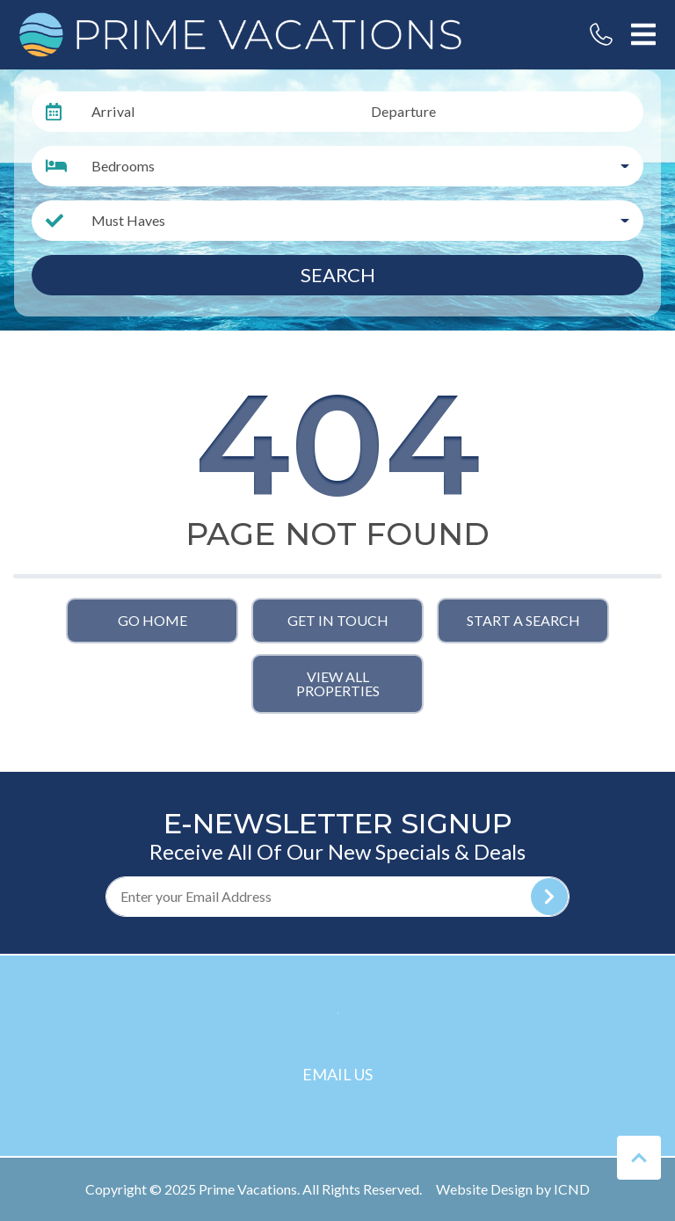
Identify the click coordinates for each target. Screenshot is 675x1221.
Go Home (152, 620)
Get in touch (337, 620)
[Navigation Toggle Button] (643, 34)
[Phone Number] (601, 34)
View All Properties (338, 683)
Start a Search (523, 620)
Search (338, 275)
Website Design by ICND (513, 1189)
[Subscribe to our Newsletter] (337, 896)
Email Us (337, 1074)
